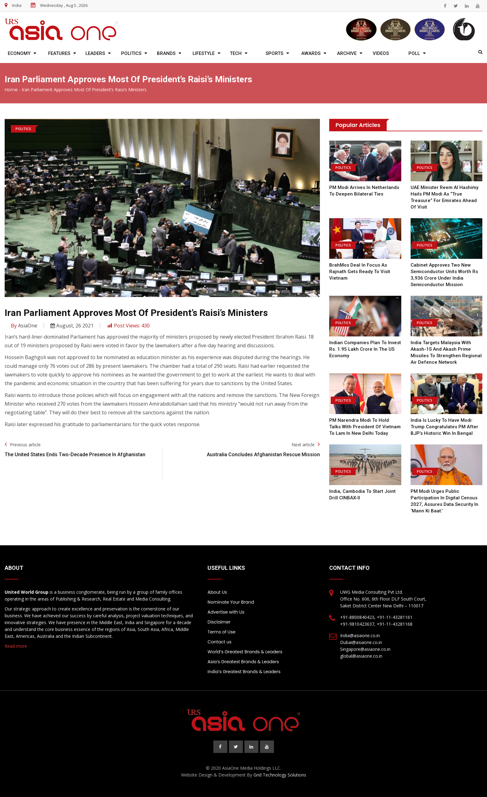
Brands (166, 53)
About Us (217, 592)
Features (59, 53)
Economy (19, 53)
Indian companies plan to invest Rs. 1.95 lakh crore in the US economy (365, 349)
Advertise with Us (225, 612)
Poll (414, 53)
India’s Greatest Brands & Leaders (243, 672)
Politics (131, 53)
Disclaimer (218, 622)
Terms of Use (221, 632)
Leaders (95, 53)
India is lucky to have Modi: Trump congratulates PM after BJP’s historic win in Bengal (444, 426)
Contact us (219, 642)
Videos (381, 53)
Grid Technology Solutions (279, 775)
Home (11, 90)
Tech (236, 53)
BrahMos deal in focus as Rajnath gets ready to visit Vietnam (359, 271)
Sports (274, 53)
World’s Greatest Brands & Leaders (244, 652)
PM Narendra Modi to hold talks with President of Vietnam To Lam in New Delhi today (365, 426)
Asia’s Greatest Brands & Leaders (243, 662)
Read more (16, 646)
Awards (311, 53)
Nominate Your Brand (230, 602)
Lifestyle (204, 53)
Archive (347, 53)
